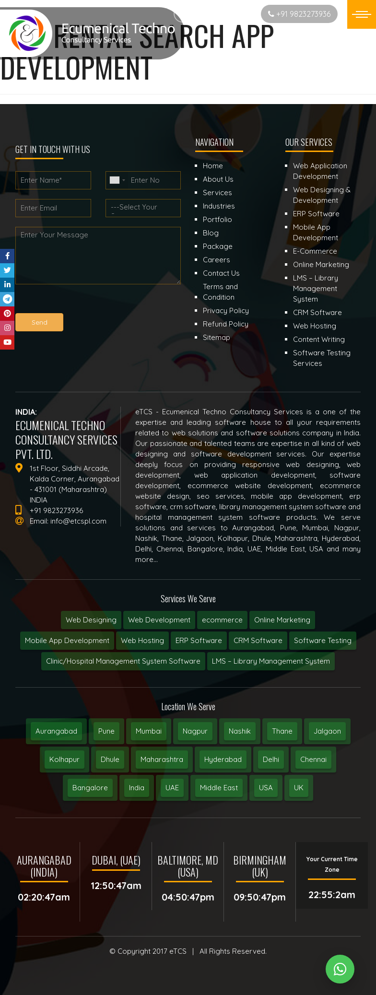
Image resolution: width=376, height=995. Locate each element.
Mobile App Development (67, 640)
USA (266, 787)
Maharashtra (162, 759)
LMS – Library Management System (271, 661)
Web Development (159, 619)
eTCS (178, 951)
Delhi (271, 759)
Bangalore (90, 787)
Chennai (313, 759)
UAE (172, 787)
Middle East (219, 787)
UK (299, 787)
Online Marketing (282, 619)
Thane (282, 731)
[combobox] (117, 180)
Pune (106, 731)
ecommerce (222, 619)
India (136, 787)
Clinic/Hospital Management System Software (123, 661)
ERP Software (199, 640)
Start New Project (216, 13)
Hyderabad (223, 759)
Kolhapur (64, 759)
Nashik (240, 731)
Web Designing (91, 619)
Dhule (110, 759)
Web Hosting (142, 640)
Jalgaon (327, 731)
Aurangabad (56, 731)
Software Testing (323, 640)
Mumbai (149, 731)
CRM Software (258, 640)
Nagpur (195, 731)
